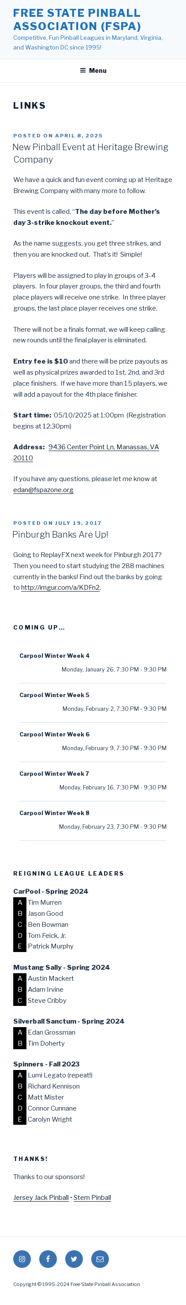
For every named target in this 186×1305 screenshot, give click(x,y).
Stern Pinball (92, 1198)
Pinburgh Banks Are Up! (60, 534)
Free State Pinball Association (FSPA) (77, 20)
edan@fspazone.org (43, 490)
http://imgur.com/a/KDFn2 (60, 588)
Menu (93, 70)
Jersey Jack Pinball (41, 1198)
